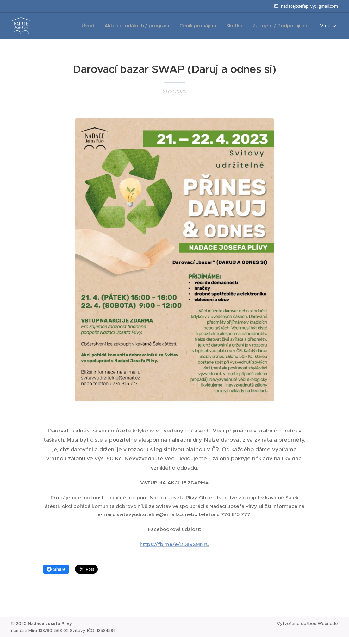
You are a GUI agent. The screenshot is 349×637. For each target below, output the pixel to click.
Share (56, 569)
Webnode (328, 623)
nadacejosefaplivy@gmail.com (309, 6)
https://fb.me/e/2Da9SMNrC (174, 544)
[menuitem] (89, 26)
